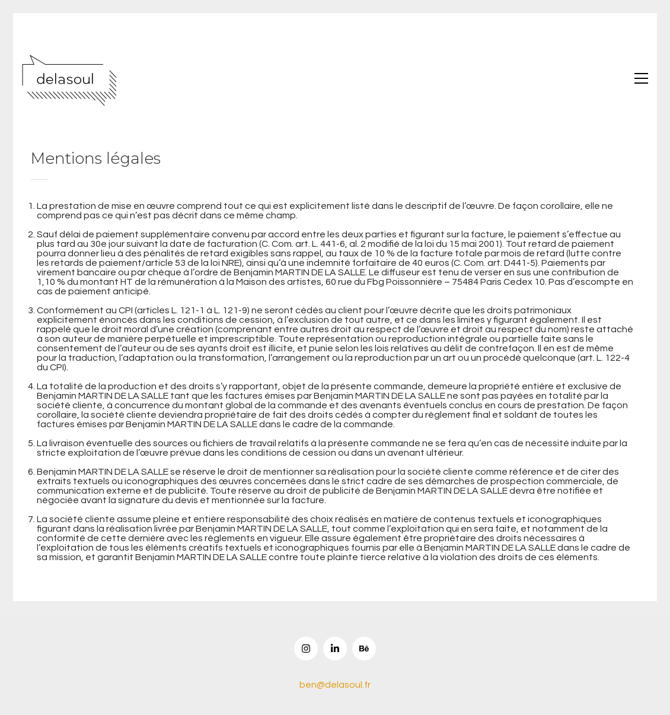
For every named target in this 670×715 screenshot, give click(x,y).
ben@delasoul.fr (335, 684)
